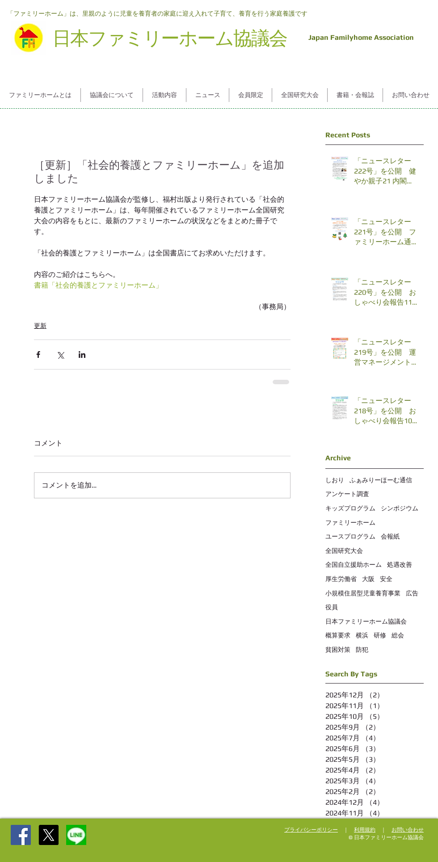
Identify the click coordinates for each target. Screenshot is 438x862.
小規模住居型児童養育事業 (362, 593)
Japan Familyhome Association (359, 37)
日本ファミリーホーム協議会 (366, 621)
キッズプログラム (350, 508)
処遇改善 (399, 564)
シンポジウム (399, 508)
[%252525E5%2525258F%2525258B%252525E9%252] (76, 835)
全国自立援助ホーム (353, 564)
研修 (380, 635)
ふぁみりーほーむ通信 (381, 480)
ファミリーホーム (350, 522)
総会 (398, 635)
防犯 (362, 649)
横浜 (362, 635)
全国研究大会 (344, 550)
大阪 (368, 578)
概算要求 (337, 635)
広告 (412, 593)
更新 (40, 325)
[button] (40, 95)
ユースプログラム (350, 536)
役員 (331, 607)
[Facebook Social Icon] (21, 835)
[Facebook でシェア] (38, 354)
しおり (334, 480)
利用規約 (364, 830)
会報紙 (390, 536)
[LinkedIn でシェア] (82, 354)
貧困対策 (337, 649)
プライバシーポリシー (311, 830)
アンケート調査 (347, 493)
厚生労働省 (341, 578)
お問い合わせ (408, 830)
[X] (48, 835)
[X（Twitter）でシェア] (60, 354)
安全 (386, 578)
